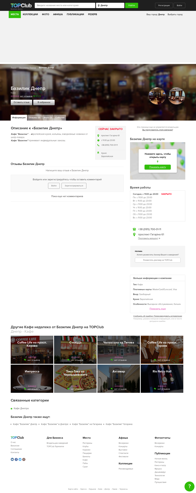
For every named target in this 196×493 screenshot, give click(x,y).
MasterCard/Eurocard (162, 289)
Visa (175, 289)
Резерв (92, 14)
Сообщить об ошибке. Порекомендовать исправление (157, 316)
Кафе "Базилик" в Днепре (54, 424)
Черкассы (123, 489)
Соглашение (16, 449)
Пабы (85, 463)
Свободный (145, 294)
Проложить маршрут (149, 238)
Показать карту (157, 167)
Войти (179, 5)
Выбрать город (175, 14)
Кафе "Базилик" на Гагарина (87, 424)
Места (15, 14)
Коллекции (30, 14)
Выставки (123, 450)
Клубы (86, 446)
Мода (157, 479)
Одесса (83, 489)
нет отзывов (26, 96)
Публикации (75, 14)
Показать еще (158, 308)
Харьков (92, 489)
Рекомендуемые (126, 469)
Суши (85, 466)
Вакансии (15, 445)
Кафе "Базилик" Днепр (25, 424)
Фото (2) (48, 117)
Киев (100, 489)
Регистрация (164, 5)
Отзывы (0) (34, 117)
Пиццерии (87, 453)
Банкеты (86, 456)
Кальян (177, 304)
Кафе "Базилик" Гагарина (119, 424)
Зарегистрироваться (74, 186)
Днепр (13, 67)
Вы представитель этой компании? (157, 130)
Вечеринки (123, 443)
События (59, 117)
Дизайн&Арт (160, 472)
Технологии (160, 475)
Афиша (58, 14)
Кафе (13, 93)
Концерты (123, 446)
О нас (13, 442)
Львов (114, 489)
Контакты (15, 452)
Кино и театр (160, 465)
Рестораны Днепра (27, 67)
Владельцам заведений (57, 443)
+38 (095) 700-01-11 (109, 145)
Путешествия (160, 482)
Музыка (158, 469)
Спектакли (123, 453)
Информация (19, 117)
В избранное (44, 102)
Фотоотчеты (162, 437)
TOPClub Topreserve (55, 446)
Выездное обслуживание (160, 304)
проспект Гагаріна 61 (110, 135)
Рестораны (87, 443)
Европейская (107, 156)
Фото (45, 14)
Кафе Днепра (21, 408)
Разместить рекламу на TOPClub (157, 260)
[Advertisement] (98, 41)
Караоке (86, 450)
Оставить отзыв (21, 102)
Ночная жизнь (161, 459)
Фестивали (123, 456)
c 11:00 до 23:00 (108, 140)
